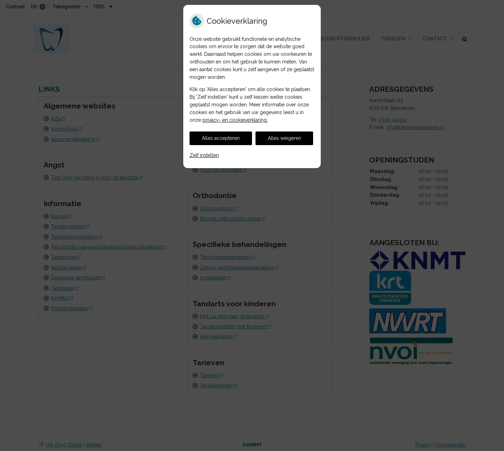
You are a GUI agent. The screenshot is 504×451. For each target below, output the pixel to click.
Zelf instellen (204, 155)
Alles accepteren (221, 138)
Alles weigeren (284, 138)
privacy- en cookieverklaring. (235, 120)
